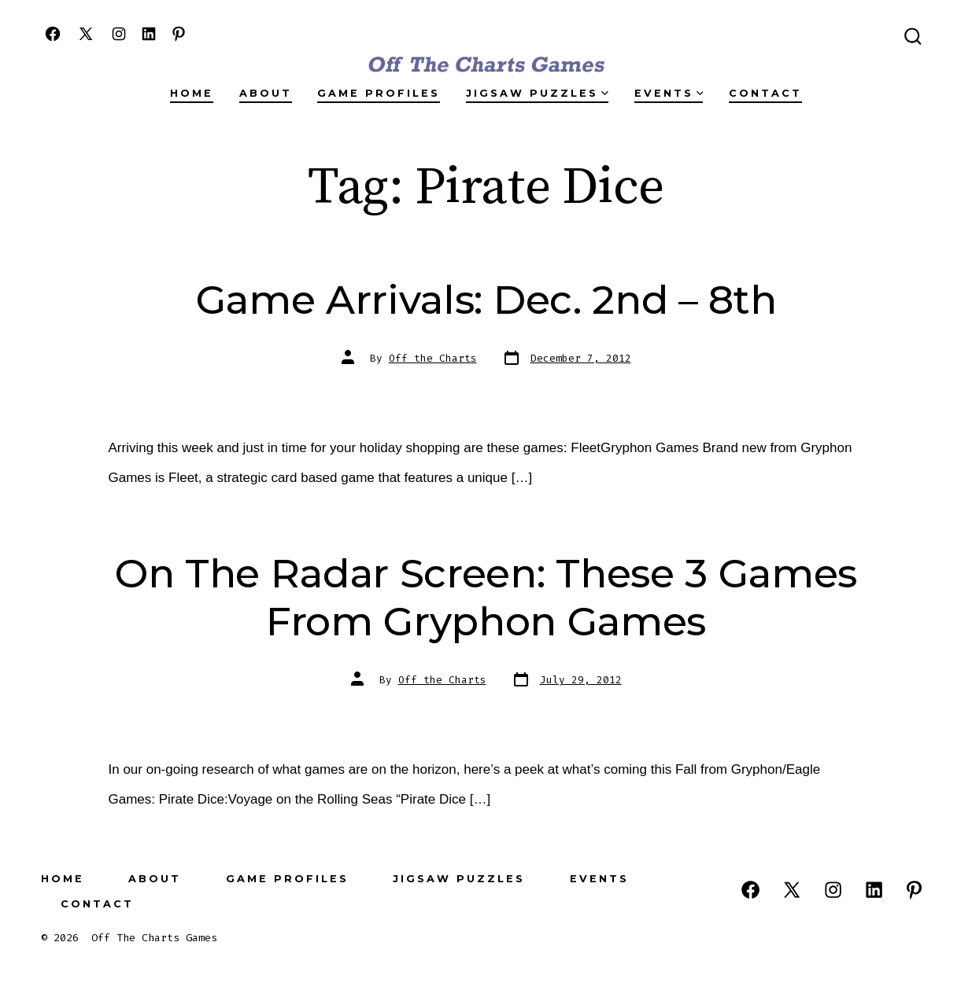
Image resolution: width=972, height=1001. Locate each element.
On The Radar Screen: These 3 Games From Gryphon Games (486, 597)
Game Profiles (378, 93)
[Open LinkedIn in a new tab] (149, 34)
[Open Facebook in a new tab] (53, 34)
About (265, 93)
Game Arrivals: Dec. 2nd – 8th (486, 299)
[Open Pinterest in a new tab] (178, 34)
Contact (765, 93)
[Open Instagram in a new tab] (119, 34)
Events (669, 93)
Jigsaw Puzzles (537, 93)
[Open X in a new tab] (86, 34)
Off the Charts (433, 358)
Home (191, 93)
